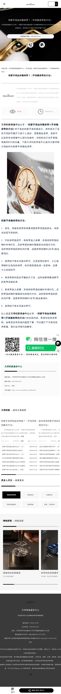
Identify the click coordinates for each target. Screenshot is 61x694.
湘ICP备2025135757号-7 (37, 634)
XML (30, 642)
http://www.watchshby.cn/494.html (24, 390)
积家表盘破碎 (11, 504)
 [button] (7, 551)
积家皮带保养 (11, 495)
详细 (22, 436)
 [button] (54, 551)
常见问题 (29, 68)
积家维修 (30, 504)
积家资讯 (30, 495)
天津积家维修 (8, 124)
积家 (13, 386)
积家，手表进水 (49, 504)
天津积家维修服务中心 (16, 68)
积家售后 (50, 495)
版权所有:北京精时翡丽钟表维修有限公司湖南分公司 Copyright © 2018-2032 (30, 638)
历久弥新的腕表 (8, 576)
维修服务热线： (30, 36)
